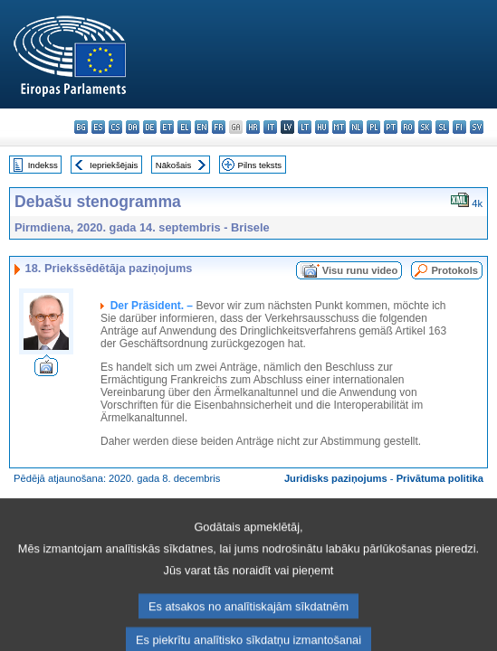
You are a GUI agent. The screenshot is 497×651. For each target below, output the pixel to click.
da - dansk (132, 127)
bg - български (81, 127)
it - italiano (270, 127)
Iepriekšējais (114, 165)
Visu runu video (360, 270)
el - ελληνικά (184, 127)
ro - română (408, 127)
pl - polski (373, 127)
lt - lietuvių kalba (304, 127)
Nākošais (173, 165)
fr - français (218, 127)
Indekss (43, 165)
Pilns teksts (260, 165)
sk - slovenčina (425, 127)
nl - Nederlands (356, 127)
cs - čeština (115, 127)
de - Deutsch (150, 127)
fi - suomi (459, 127)
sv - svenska (476, 127)
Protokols (454, 270)
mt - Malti (339, 127)
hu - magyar (322, 127)
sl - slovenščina (442, 127)
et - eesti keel (167, 127)
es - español (98, 127)
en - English (201, 127)
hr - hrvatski (253, 127)
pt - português (390, 127)
